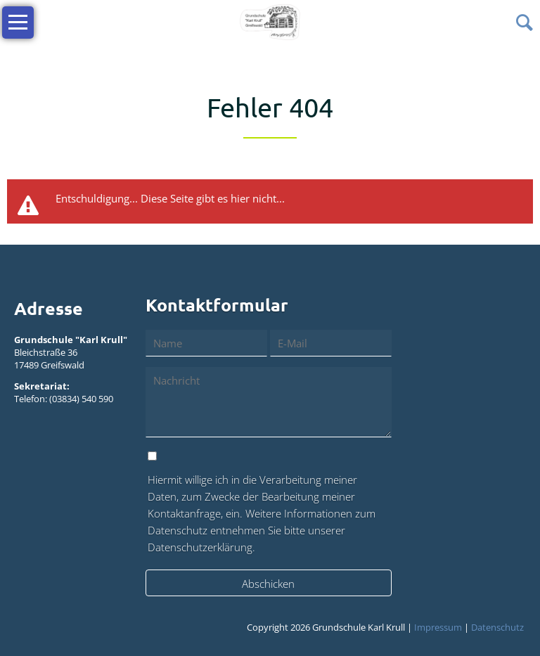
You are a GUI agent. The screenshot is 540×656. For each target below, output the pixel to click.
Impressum (438, 627)
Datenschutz (497, 627)
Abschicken (268, 584)
